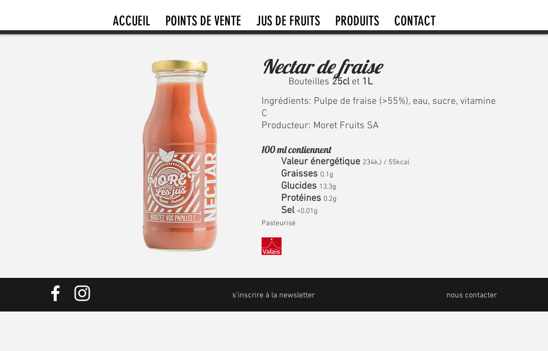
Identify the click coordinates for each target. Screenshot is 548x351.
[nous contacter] (472, 295)
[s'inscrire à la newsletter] (273, 295)
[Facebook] (55, 293)
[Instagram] (82, 293)
